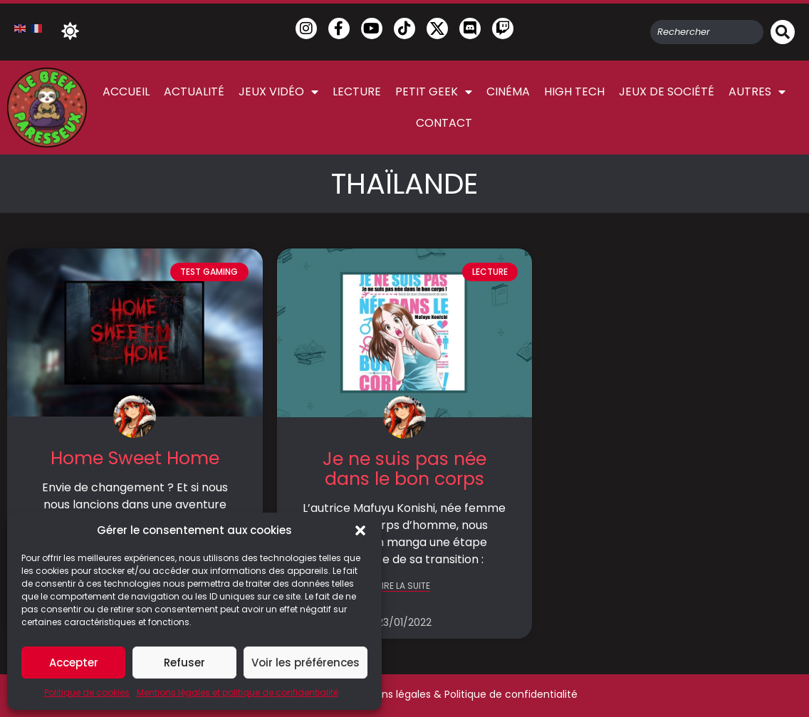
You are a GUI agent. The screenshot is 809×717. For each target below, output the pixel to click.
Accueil (126, 91)
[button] (360, 530)
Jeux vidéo (278, 92)
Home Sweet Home (135, 458)
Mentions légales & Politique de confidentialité (463, 694)
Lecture (357, 91)
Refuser (184, 662)
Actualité (194, 91)
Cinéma (508, 91)
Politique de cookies (87, 692)
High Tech (574, 91)
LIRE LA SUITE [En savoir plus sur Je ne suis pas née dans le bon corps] (404, 586)
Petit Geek (433, 92)
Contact (444, 123)
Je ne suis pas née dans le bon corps (404, 468)
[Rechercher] (783, 32)
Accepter (73, 662)
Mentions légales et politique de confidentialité (237, 692)
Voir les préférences (305, 662)
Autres (757, 92)
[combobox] (706, 32)
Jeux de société (666, 91)
